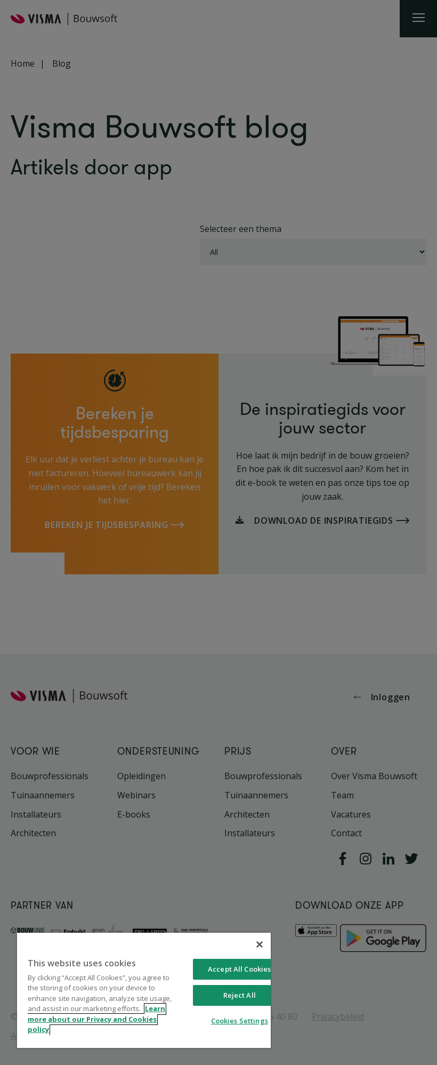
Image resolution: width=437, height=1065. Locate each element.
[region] (144, 990)
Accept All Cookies (239, 969)
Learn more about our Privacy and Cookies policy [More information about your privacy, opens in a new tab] (96, 1019)
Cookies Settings (239, 1021)
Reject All (239, 995)
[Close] (259, 944)
